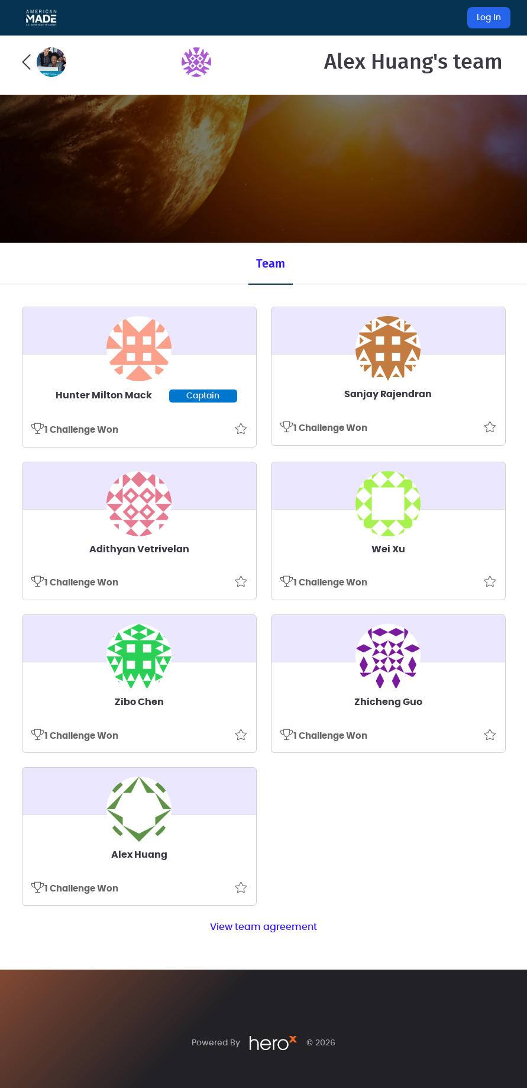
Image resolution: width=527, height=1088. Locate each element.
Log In (489, 18)
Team (270, 264)
